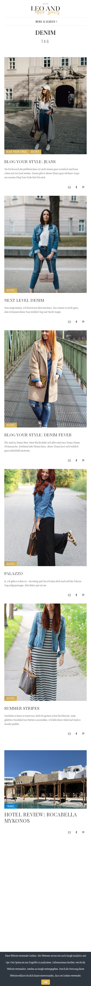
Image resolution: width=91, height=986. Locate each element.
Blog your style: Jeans (30, 161)
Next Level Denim (24, 300)
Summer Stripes (21, 708)
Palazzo (13, 573)
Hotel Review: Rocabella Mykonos (40, 817)
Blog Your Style (16, 151)
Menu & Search (46, 21)
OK (45, 982)
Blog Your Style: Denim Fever (38, 434)
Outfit (35, 151)
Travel (10, 806)
